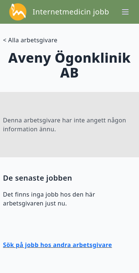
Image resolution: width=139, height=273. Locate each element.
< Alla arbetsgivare (30, 40)
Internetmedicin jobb (71, 12)
